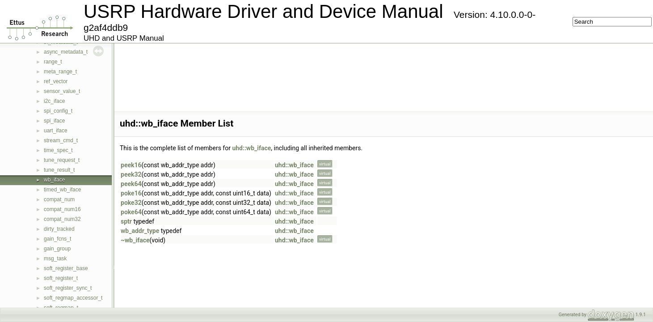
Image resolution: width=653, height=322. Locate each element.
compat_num (59, 199)
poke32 (131, 202)
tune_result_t (59, 170)
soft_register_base (66, 268)
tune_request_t (62, 160)
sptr (126, 221)
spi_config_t (58, 111)
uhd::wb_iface (251, 148)
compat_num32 (62, 219)
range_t (53, 62)
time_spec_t (58, 150)
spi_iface (54, 121)
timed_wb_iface (62, 189)
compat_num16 (62, 209)
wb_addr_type (140, 230)
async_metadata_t (66, 52)
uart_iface (55, 130)
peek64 (131, 183)
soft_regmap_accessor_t (73, 298)
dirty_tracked (59, 229)
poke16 (131, 193)
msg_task (55, 258)
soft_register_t (61, 278)
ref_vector (55, 81)
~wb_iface (135, 240)
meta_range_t (60, 71)
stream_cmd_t (61, 140)
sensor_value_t (62, 91)
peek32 (131, 174)
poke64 (131, 212)
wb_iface (54, 180)
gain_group (57, 249)
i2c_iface (54, 101)
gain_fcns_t (57, 239)
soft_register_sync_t (68, 288)
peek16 (131, 165)
